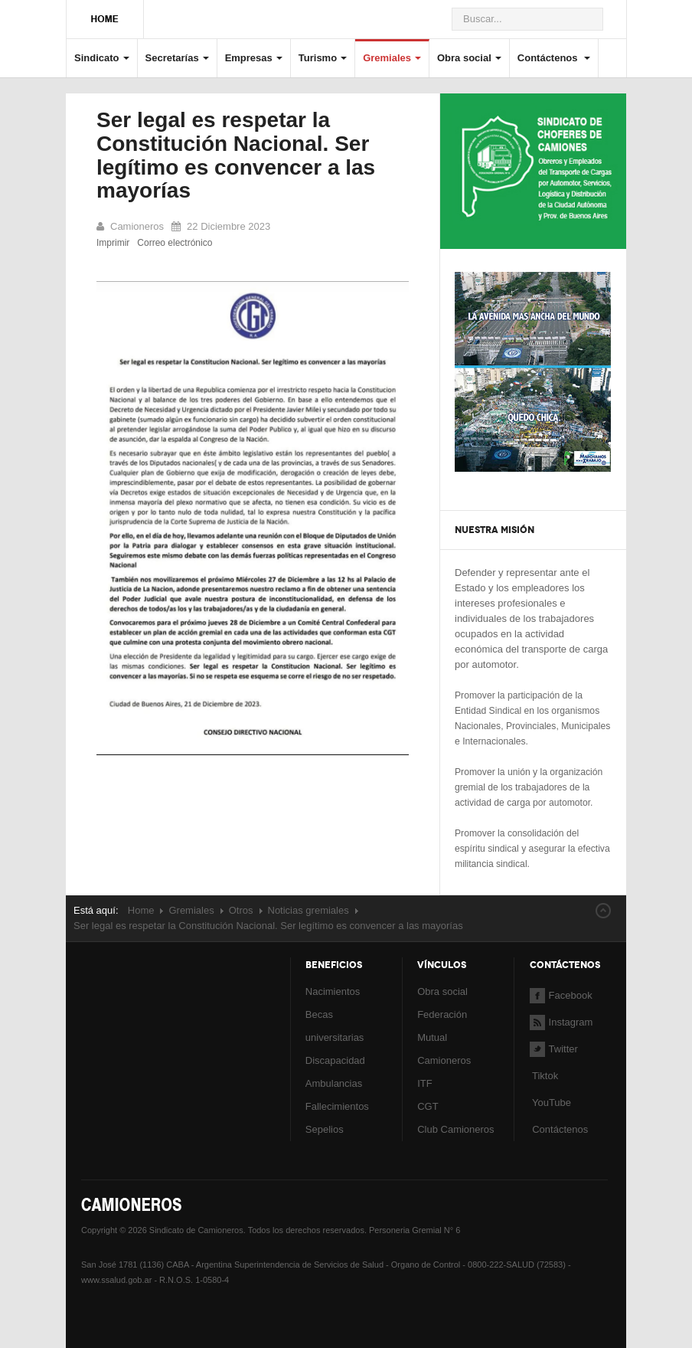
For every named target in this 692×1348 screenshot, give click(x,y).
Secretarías (177, 58)
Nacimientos (333, 991)
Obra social (469, 58)
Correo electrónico (174, 242)
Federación (442, 1014)
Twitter (554, 1049)
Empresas (253, 58)
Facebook (561, 995)
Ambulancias (333, 1083)
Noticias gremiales (308, 910)
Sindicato (101, 58)
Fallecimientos (337, 1106)
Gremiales (392, 58)
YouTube (550, 1102)
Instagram (561, 1022)
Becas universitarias (334, 1026)
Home (141, 910)
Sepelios (324, 1129)
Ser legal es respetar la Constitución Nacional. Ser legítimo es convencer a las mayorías (235, 155)
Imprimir (112, 242)
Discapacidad (335, 1060)
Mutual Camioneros (444, 1049)
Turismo (323, 58)
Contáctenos (553, 58)
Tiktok (545, 1075)
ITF (424, 1083)
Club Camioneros (455, 1129)
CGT (427, 1106)
